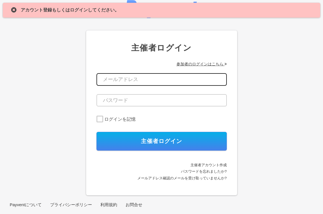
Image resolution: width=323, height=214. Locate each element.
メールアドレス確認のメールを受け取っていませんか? (182, 178)
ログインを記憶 (120, 119)
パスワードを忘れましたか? (204, 171)
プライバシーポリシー (71, 204)
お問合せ (134, 204)
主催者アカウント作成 (208, 165)
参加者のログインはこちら (201, 64)
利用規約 (108, 204)
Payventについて (26, 204)
